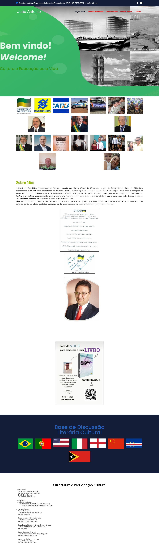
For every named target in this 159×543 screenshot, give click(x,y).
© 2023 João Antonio (24, 539)
